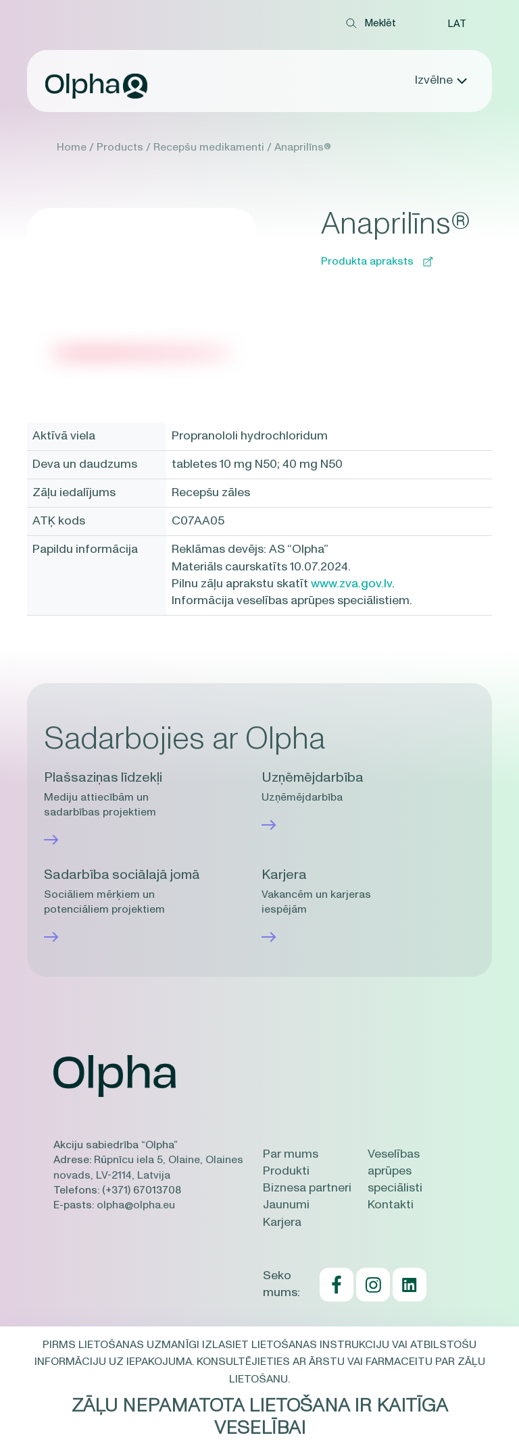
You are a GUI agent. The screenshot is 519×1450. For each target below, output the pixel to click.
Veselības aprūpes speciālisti (395, 1171)
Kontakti (391, 1205)
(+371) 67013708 (141, 1190)
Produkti (286, 1171)
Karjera (282, 1222)
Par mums (290, 1154)
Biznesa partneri (307, 1188)
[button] (456, 23)
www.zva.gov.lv (351, 584)
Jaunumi (286, 1205)
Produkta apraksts (376, 261)
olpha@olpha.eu (136, 1205)
